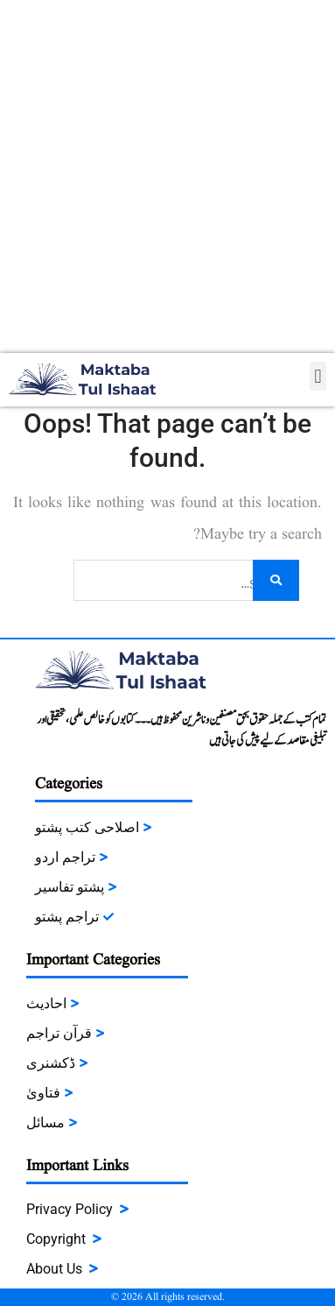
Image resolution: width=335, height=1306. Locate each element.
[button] (318, 376)
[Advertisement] (167, 176)
